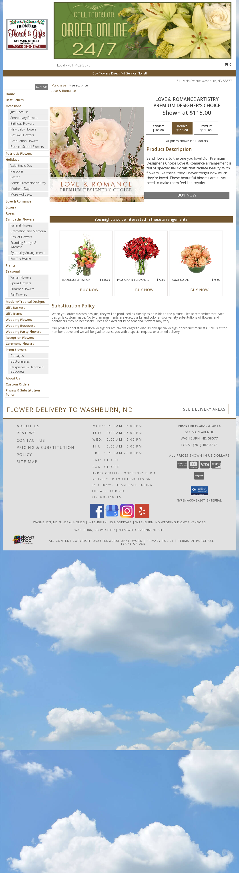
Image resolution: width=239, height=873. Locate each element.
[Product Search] (18, 87)
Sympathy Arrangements (27, 253)
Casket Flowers (21, 237)
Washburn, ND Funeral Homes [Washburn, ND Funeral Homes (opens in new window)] (59, 522)
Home (10, 94)
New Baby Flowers (23, 129)
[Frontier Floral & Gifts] (27, 34)
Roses (10, 213)
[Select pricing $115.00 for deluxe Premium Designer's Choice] (182, 128)
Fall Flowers (18, 295)
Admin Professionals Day (28, 183)
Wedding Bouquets (20, 325)
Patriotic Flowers (19, 153)
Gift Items (14, 313)
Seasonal (13, 271)
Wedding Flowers (19, 319)
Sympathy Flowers (20, 219)
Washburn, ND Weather (94, 530)
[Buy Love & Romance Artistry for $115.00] (186, 195)
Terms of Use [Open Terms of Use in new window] (133, 544)
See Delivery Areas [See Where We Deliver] (204, 409)
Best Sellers (15, 100)
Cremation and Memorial (28, 231)
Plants (11, 265)
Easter (15, 177)
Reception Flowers (20, 337)
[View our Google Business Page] (112, 517)
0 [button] (227, 64)
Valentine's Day (21, 165)
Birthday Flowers (22, 123)
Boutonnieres (20, 361)
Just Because (19, 112)
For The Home (20, 258)
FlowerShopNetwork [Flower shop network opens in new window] (122, 541)
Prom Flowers (16, 349)
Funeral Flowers (21, 225)
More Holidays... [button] (21, 194)
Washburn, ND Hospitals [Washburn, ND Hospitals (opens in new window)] (110, 522)
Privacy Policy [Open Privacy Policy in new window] (160, 541)
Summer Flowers (22, 289)
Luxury (11, 207)
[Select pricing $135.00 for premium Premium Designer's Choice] (206, 128)
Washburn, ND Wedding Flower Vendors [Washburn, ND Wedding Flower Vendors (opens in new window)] (170, 522)
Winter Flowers (20, 277)
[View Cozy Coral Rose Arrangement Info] (196, 254)
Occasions (13, 106)
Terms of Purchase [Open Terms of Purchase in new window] (196, 541)
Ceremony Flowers (20, 343)
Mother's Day (19, 189)
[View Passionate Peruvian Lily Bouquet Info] (141, 254)
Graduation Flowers (24, 141)
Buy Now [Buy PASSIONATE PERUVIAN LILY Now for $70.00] (144, 289)
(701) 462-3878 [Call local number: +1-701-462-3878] (78, 65)
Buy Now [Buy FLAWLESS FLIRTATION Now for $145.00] (89, 289)
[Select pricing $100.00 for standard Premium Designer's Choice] (158, 128)
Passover (16, 171)
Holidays (12, 159)
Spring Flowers (20, 283)
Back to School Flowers (27, 146)
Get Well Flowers (22, 135)
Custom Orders (17, 384)
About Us (13, 378)
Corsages (17, 355)
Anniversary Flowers (24, 118)
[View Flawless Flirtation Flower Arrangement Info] (85, 254)
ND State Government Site (142, 530)
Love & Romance (18, 201)
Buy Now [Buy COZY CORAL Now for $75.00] (199, 289)
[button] (199, 490)
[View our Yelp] (142, 517)
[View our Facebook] (97, 517)
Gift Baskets (15, 307)
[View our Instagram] (127, 517)
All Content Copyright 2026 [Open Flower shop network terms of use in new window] (75, 541)
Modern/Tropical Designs (25, 301)
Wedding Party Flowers (23, 331)
